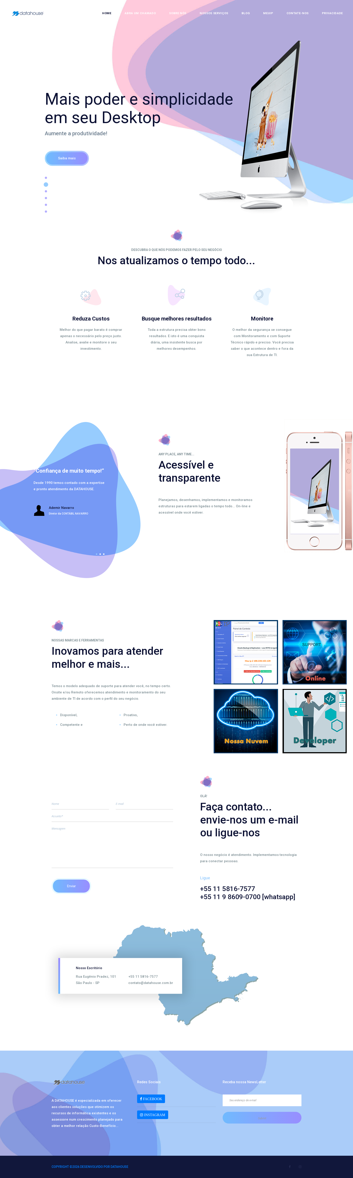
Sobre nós (177, 13)
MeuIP (268, 13)
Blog (246, 13)
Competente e (71, 725)
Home (106, 13)
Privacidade (332, 13)
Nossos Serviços (214, 13)
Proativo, (131, 715)
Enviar (71, 886)
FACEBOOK (152, 1099)
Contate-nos (298, 13)
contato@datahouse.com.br (150, 983)
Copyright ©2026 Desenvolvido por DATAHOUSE (90, 1167)
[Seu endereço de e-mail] (262, 1100)
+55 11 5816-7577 (143, 976)
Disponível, (68, 715)
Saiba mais (67, 158)
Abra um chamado (140, 13)
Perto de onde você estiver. (145, 725)
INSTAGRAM (154, 1115)
